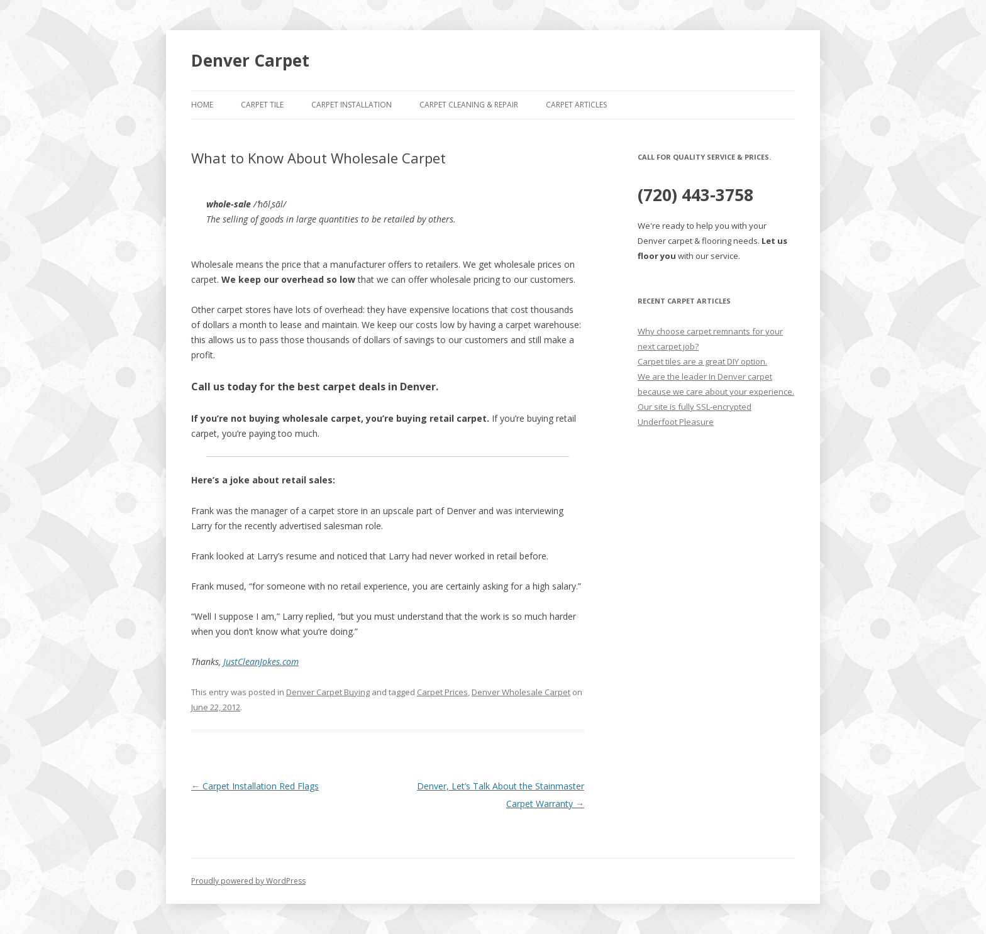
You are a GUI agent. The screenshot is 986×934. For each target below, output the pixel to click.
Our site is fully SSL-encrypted (694, 406)
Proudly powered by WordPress (248, 881)
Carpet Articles (576, 104)
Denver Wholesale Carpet (521, 692)
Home (202, 104)
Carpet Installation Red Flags (255, 786)
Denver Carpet (250, 60)
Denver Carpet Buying (328, 692)
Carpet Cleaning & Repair (468, 104)
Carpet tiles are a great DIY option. (702, 361)
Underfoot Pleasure (676, 421)
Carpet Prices (442, 692)
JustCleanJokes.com (261, 662)
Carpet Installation (351, 104)
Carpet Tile (262, 104)
